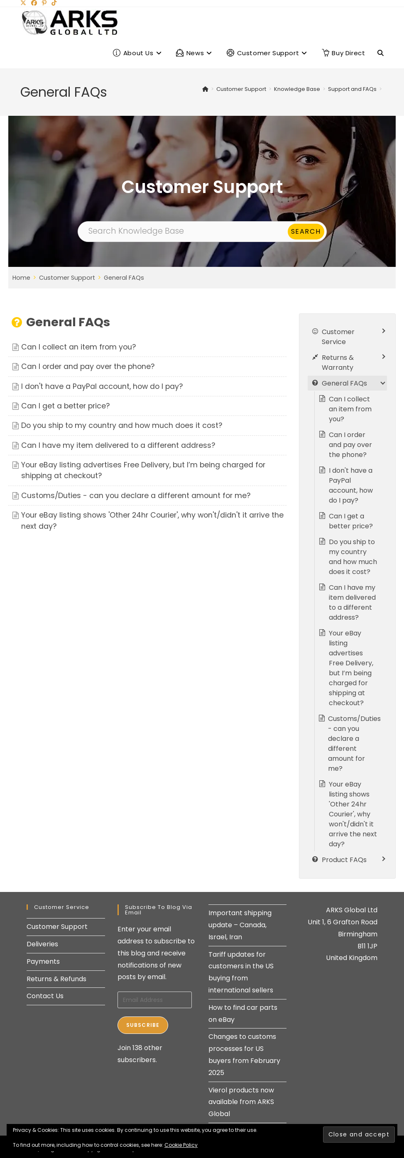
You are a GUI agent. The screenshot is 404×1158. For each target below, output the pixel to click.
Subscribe (143, 1025)
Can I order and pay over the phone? (87, 366)
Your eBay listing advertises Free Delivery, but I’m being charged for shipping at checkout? (351, 668)
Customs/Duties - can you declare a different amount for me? (135, 496)
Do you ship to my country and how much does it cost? (121, 425)
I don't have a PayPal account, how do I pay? (102, 386)
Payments (43, 961)
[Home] (205, 89)
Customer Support (67, 278)
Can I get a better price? (65, 406)
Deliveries (42, 944)
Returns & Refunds (56, 979)
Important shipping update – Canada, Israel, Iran (240, 925)
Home (21, 278)
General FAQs (124, 278)
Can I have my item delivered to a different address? (118, 445)
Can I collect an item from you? (78, 347)
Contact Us (45, 996)
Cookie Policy (181, 1144)
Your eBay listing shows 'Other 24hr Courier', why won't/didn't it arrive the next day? (353, 814)
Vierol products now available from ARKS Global (241, 1102)
